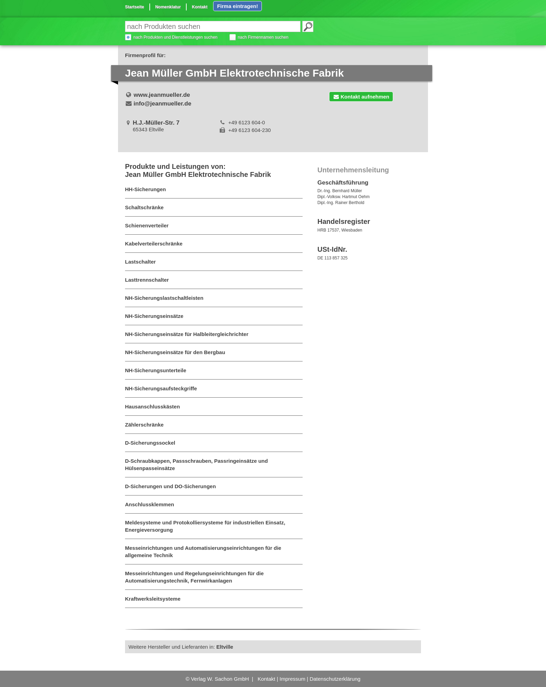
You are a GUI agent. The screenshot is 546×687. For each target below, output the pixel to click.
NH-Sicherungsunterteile (155, 370)
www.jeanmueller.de (162, 95)
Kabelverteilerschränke (153, 244)
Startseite (134, 7)
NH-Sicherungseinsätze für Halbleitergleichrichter (186, 334)
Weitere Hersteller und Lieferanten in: (180, 647)
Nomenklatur (168, 7)
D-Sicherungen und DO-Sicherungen (170, 486)
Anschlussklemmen (149, 504)
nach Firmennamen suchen (263, 37)
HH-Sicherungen (145, 189)
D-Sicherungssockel (150, 443)
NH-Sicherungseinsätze (154, 316)
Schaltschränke (144, 207)
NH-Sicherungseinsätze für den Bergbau (175, 352)
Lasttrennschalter (147, 280)
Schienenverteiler (147, 225)
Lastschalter (140, 262)
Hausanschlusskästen (152, 406)
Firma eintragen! (237, 6)
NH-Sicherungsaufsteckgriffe (161, 388)
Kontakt (200, 7)
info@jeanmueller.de (163, 103)
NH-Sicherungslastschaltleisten (164, 298)
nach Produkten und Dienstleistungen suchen (175, 37)
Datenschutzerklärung (335, 679)
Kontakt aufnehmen (361, 97)
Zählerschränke (144, 425)
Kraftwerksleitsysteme (152, 599)
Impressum (292, 679)
